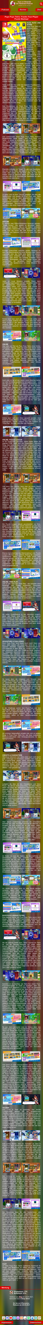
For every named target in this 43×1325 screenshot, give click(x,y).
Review (23, 10)
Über (39, 10)
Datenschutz (35, 1322)
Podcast (5, 10)
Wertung (5, 1288)
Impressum (7, 1322)
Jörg (20, 1297)
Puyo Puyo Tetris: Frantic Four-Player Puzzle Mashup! (21, 18)
